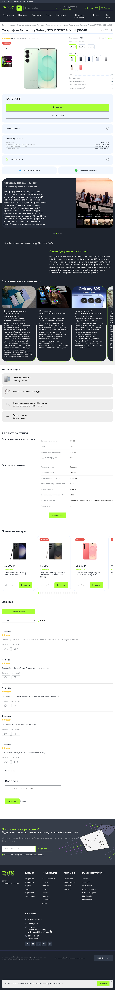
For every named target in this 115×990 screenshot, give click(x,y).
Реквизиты (68, 910)
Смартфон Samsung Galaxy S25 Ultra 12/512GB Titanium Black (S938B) (52, 599)
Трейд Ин (46, 924)
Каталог (29, 897)
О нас (4, 1)
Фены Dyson (87, 910)
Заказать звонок (68, 9)
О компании (68, 903)
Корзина (105, 8)
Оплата (22, 1)
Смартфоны (8, 15)
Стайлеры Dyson (89, 914)
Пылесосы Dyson (89, 917)
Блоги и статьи (69, 907)
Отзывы (9, 1)
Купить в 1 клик (57, 134)
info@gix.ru (33, 948)
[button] (54, 252)
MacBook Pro (87, 921)
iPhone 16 (86, 907)
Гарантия (45, 921)
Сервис (45, 917)
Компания (69, 897)
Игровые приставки (79, 16)
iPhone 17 (86, 903)
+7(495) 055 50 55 (35, 944)
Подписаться (43, 873)
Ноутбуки (22, 15)
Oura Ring (107, 16)
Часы (48, 15)
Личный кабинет (48, 903)
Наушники (60, 15)
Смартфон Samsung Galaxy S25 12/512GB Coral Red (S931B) (88, 598)
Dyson (96, 15)
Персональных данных (34, 879)
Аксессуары (30, 921)
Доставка (16, 1)
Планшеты (37, 15)
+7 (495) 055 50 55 (70, 7)
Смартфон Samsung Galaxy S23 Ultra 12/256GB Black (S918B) (16, 598)
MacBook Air (87, 924)
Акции (44, 928)
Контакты (29, 1)
